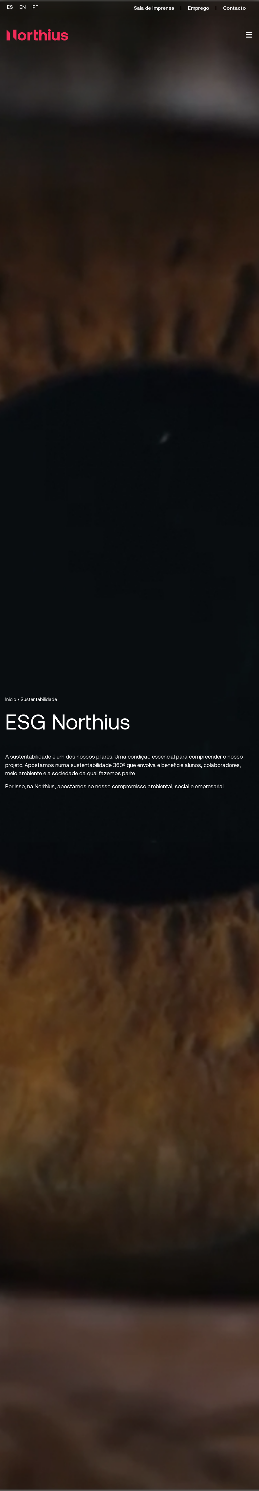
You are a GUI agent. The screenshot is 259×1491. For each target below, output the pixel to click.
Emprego (198, 8)
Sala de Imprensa (154, 8)
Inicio (10, 699)
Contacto (234, 8)
